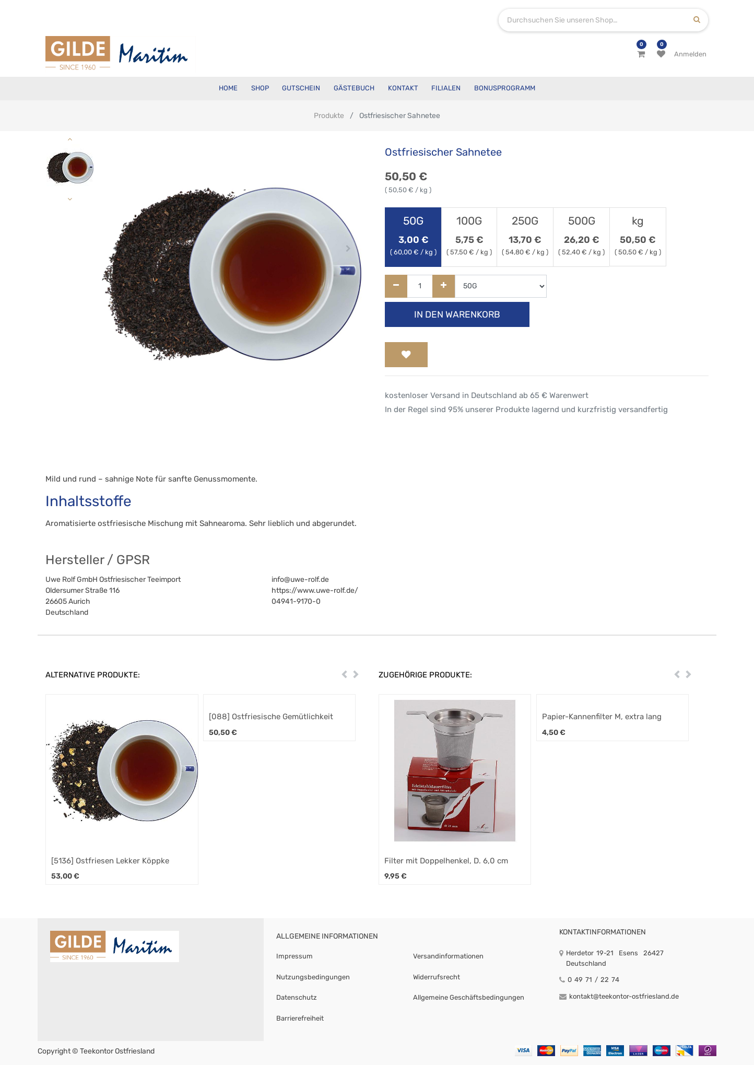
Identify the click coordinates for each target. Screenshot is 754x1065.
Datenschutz (296, 997)
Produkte (329, 115)
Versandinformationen (448, 956)
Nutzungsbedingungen (313, 977)
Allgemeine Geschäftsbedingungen (468, 997)
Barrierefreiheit (300, 1018)
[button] (114, 248)
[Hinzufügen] (443, 286)
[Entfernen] (396, 286)
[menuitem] (228, 88)
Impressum (294, 956)
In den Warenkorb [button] (457, 314)
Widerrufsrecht (436, 977)
